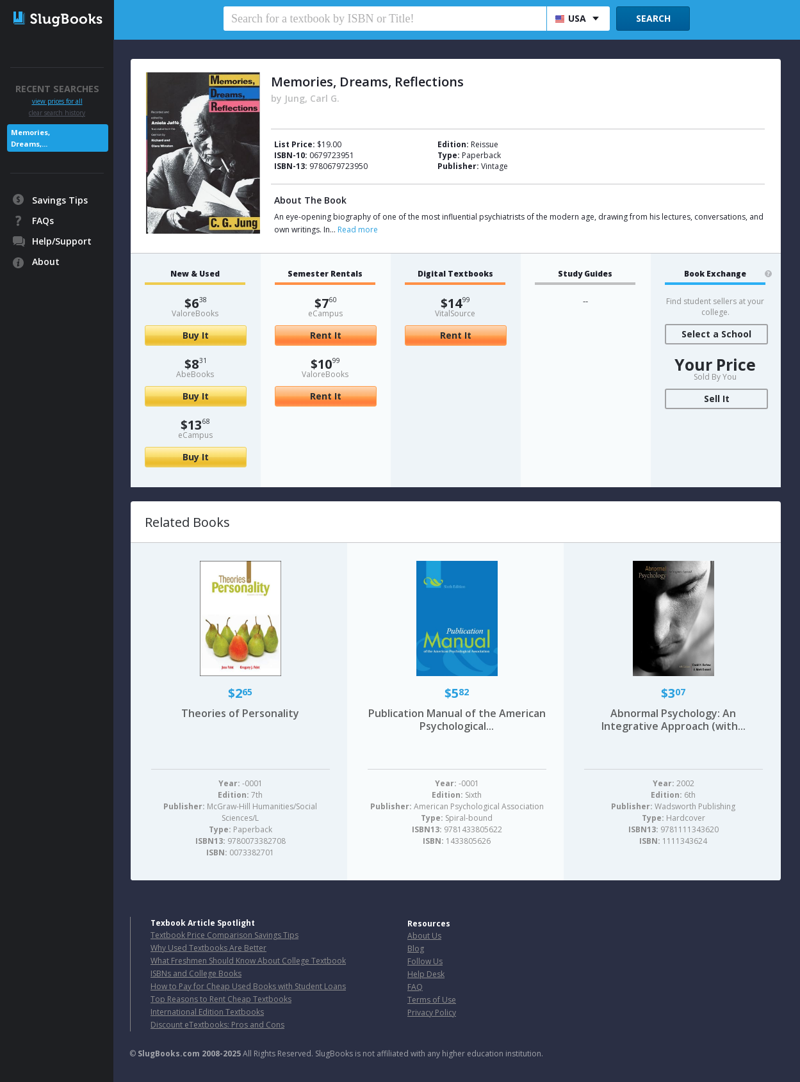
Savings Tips (60, 200)
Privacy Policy (431, 1012)
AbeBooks (195, 374)
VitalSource (455, 313)
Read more (358, 229)
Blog (415, 948)
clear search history (57, 112)
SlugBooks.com (169, 1053)
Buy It (196, 335)
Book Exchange (715, 274)
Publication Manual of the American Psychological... (457, 719)
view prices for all (57, 101)
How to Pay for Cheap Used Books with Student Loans (248, 986)
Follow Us (425, 961)
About (46, 261)
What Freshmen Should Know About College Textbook (248, 960)
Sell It (717, 398)
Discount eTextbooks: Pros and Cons (217, 1024)
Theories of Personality (240, 713)
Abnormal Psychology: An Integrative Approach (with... (673, 719)
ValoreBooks (195, 313)
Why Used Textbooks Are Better (208, 947)
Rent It (325, 335)
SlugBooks (57, 24)
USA (570, 18)
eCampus (195, 435)
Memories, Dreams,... (30, 138)
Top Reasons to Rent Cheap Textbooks (221, 999)
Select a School (716, 334)
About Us (424, 935)
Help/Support (62, 241)
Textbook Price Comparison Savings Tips (224, 935)
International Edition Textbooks (207, 1011)
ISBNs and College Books (196, 973)
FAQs (43, 220)
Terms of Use (431, 999)
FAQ (415, 986)
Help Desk (426, 974)
